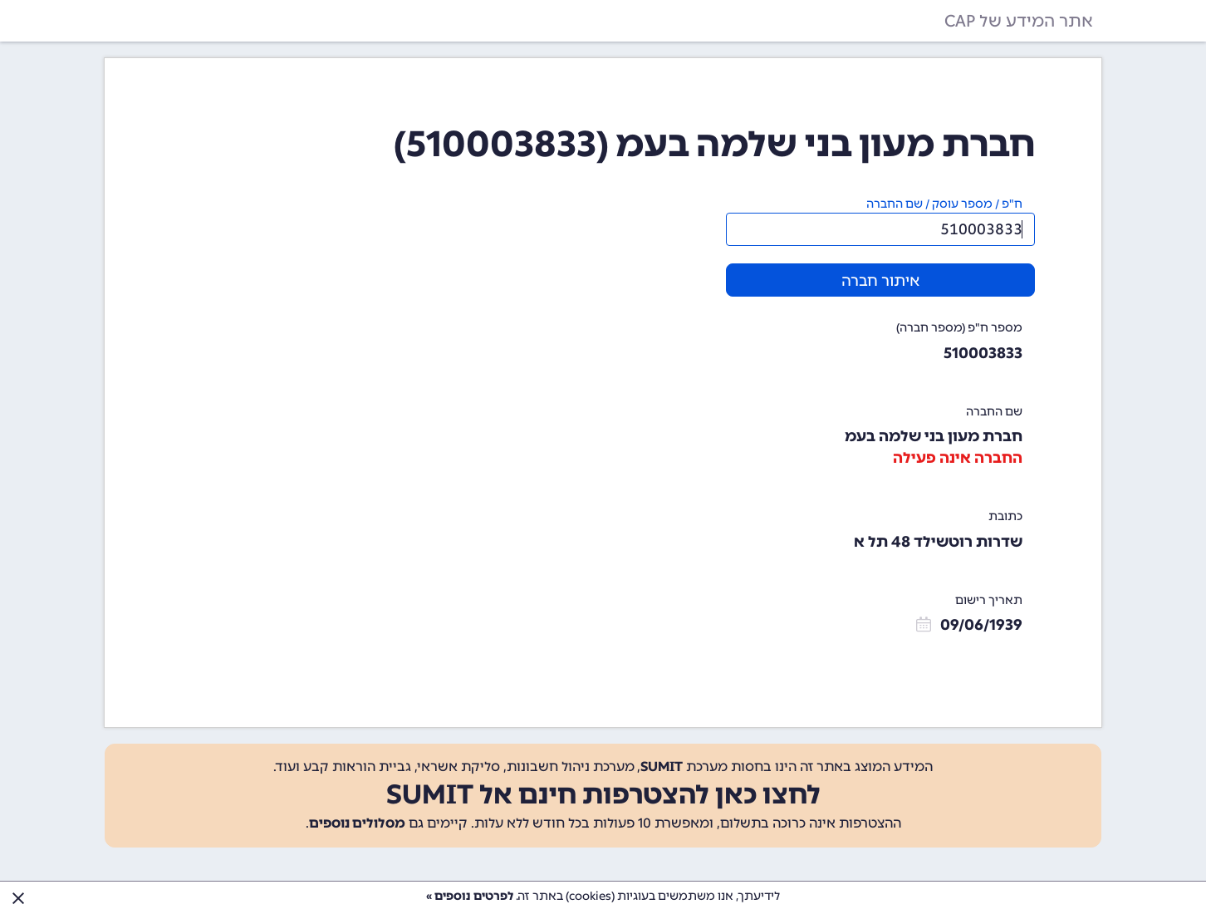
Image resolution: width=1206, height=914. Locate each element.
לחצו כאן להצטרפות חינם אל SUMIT (603, 794)
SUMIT (661, 766)
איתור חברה (880, 281)
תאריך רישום (988, 600)
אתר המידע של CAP (1018, 21)
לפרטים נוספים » (469, 896)
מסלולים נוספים (357, 823)
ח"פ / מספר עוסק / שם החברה (944, 204)
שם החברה (994, 412)
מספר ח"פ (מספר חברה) (959, 328)
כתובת (1005, 516)
